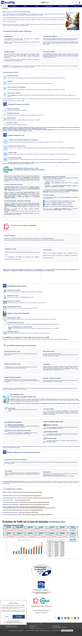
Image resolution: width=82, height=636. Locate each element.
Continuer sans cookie (18, 617)
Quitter (7, 616)
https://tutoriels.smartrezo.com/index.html (28, 512)
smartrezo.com (11, 626)
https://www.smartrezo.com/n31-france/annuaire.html (32, 506)
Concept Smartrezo (49, 6)
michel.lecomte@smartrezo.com (43, 592)
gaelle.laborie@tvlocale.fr (43, 610)
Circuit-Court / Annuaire (63, 6)
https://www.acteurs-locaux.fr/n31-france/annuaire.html (42, 507)
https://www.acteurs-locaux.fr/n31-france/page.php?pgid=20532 (27, 492)
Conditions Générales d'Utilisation (59, 627)
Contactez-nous (33, 625)
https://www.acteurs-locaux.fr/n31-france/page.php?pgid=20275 (28, 510)
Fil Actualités (13, 6)
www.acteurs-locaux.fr (29, 192)
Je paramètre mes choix (67, 630)
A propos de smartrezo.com (36, 629)
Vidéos (36, 6)
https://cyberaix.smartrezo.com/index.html (31, 495)
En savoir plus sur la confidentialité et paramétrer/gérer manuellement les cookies (13, 622)
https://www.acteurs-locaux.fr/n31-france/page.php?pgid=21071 (34, 504)
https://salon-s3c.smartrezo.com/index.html (43, 497)
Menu (6, 6)
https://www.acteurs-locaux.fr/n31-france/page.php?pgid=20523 (37, 514)
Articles (25, 6)
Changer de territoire (77, 4)
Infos (56, 625)
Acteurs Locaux (76, 6)
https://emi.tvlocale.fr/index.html (22, 500)
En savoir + (32, 627)
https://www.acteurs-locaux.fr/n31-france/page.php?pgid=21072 (34, 502)
